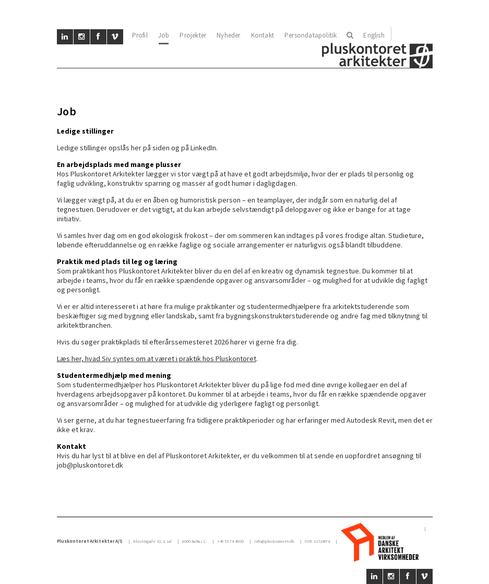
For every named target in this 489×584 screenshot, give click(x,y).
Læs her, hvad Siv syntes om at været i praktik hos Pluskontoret (156, 358)
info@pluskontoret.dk (274, 541)
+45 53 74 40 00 (230, 541)
